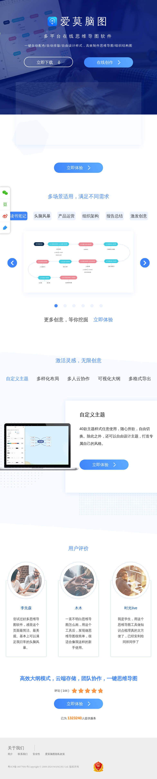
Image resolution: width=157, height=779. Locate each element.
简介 (10, 754)
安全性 (36, 754)
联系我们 (23, 754)
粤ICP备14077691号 (18, 766)
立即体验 (103, 319)
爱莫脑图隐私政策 (55, 754)
